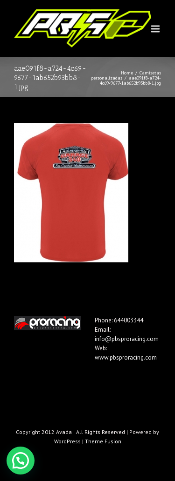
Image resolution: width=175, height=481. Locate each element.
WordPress (67, 441)
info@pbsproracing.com (127, 339)
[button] (21, 460)
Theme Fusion (103, 441)
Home (127, 73)
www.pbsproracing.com (126, 357)
